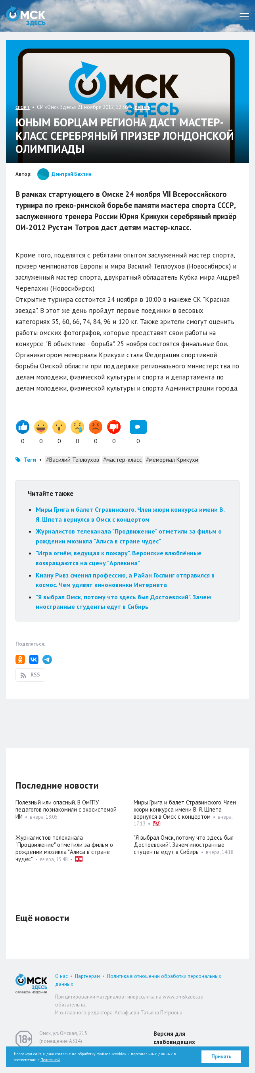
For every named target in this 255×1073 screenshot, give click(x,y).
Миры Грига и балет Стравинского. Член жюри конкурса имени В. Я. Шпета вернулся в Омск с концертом (185, 809)
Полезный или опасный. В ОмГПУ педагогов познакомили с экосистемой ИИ (66, 809)
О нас (61, 976)
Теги (30, 459)
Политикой (50, 1059)
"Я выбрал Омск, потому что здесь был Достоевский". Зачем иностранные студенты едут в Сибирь (184, 845)
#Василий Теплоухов (72, 459)
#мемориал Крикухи (172, 459)
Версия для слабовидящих (174, 1038)
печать (142, 107)
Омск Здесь (26, 16)
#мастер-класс (122, 459)
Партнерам (87, 976)
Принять (221, 1056)
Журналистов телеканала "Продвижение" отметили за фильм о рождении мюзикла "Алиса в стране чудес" (64, 848)
